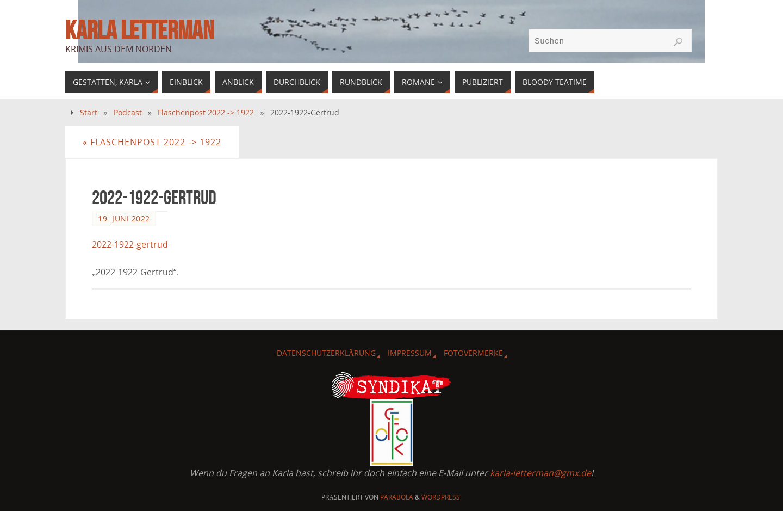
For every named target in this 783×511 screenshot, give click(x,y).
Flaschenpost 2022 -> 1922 (206, 112)
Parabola (396, 497)
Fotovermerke (473, 353)
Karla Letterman (139, 30)
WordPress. (441, 497)
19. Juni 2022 (124, 218)
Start (88, 112)
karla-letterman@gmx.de (540, 473)
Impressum (410, 353)
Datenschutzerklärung (326, 353)
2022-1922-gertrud (130, 244)
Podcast (128, 112)
